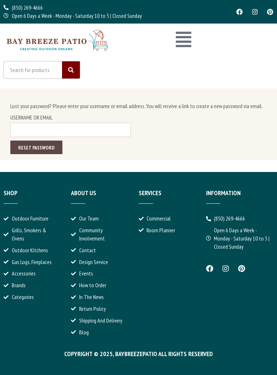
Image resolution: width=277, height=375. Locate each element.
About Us (83, 193)
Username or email (31, 117)
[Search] (71, 70)
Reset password (36, 148)
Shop (10, 193)
